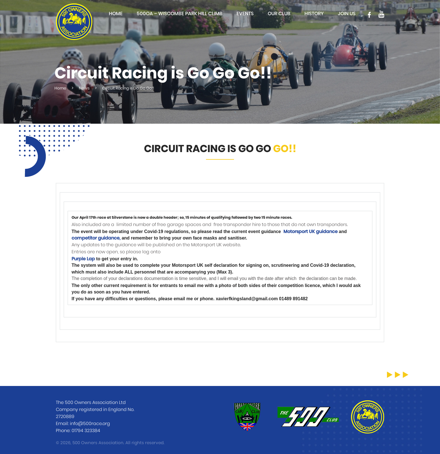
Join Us (347, 13)
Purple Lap (83, 259)
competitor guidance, (96, 238)
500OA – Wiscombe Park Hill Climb (180, 13)
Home (116, 13)
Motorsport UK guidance (310, 231)
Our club (279, 13)
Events (245, 13)
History (314, 13)
